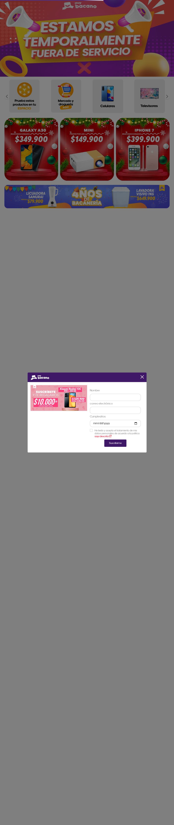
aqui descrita (103, 436)
